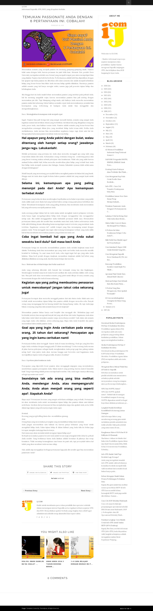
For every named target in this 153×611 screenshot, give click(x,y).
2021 (105, 102)
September (110, 124)
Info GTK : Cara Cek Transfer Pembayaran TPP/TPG (114, 189)
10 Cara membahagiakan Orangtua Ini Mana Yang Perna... (115, 301)
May (107, 137)
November (110, 118)
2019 (105, 108)
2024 (105, 92)
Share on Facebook (38, 472)
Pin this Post (81, 472)
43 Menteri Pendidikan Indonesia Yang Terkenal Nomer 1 (115, 152)
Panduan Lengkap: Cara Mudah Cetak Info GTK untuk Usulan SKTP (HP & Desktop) (113, 523)
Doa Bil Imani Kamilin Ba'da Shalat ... (33, 562)
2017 (105, 310)
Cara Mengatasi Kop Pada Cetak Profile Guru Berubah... (115, 179)
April (107, 140)
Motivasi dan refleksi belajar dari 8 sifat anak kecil (45, 264)
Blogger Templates (27, 608)
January (109, 307)
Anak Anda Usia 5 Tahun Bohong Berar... (55, 564)
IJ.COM (24, 6)
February (109, 146)
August (108, 127)
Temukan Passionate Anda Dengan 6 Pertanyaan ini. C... (116, 209)
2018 (105, 111)
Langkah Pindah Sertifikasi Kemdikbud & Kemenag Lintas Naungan (113, 410)
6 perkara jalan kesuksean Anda (39, 360)
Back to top (125, 608)
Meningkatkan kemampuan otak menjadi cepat (44, 114)
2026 (105, 86)
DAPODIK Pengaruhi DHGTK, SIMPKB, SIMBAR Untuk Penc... (116, 162)
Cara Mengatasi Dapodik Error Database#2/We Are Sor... (116, 257)
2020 (105, 105)
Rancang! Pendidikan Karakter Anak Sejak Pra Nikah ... (115, 267)
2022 (105, 98)
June (107, 134)
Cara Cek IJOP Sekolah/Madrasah (114, 501)
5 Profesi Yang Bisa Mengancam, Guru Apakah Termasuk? (116, 291)
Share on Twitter (61, 472)
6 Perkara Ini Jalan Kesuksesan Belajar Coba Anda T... (115, 233)
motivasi (60, 478)
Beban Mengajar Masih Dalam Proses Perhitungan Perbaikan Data (113, 479)
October (109, 121)
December (110, 114)
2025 (105, 89)
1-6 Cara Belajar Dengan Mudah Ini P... (82, 562)
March (108, 143)
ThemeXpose (43, 608)
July (107, 130)
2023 (105, 95)
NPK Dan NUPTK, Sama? (110, 389)
